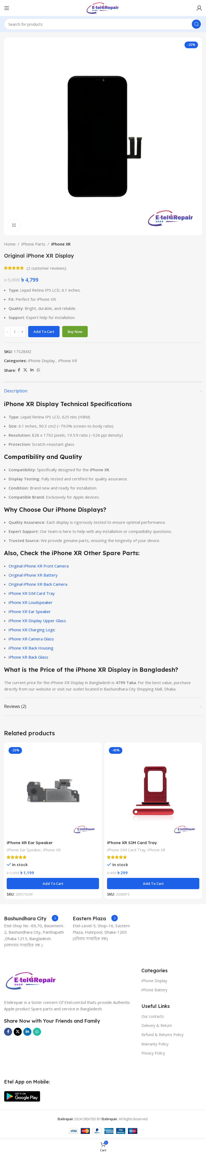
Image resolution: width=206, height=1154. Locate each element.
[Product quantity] (15, 331)
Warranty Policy (154, 1044)
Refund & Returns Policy (162, 1034)
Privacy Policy (153, 1053)
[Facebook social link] (19, 370)
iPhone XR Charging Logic (32, 629)
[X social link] (25, 370)
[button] (53, 883)
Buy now (75, 331)
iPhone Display (41, 360)
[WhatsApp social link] (38, 370)
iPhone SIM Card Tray (126, 849)
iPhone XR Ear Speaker (30, 611)
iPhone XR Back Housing (31, 648)
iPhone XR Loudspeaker (31, 602)
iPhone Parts (33, 244)
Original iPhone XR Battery (33, 575)
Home (10, 244)
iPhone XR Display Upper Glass (37, 620)
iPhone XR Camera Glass (31, 638)
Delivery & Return (156, 1025)
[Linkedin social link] (32, 370)
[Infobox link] (31, 918)
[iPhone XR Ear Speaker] (53, 791)
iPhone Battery (154, 989)
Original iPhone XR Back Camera (38, 584)
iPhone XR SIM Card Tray (32, 593)
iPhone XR (61, 244)
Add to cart (44, 331)
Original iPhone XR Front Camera (39, 566)
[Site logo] (103, 7)
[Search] (103, 24)
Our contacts (152, 1016)
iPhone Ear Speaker (24, 849)
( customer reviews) (46, 268)
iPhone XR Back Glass (28, 657)
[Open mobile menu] (6, 8)
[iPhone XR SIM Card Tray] (153, 791)
